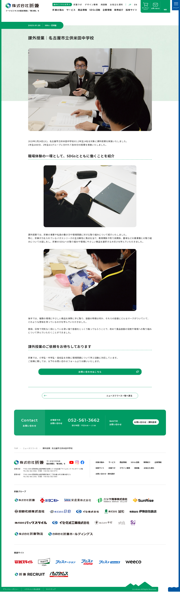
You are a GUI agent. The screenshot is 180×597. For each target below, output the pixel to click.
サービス (71, 9)
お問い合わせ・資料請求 (141, 426)
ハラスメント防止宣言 (32, 593)
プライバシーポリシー (11, 593)
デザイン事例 (91, 4)
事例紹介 (118, 9)
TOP (16, 452)
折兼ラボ (77, 4)
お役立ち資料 (116, 4)
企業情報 (107, 9)
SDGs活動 (94, 9)
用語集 (104, 4)
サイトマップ (51, 593)
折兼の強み (58, 9)
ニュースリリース (30, 452)
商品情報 (82, 9)
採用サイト (131, 9)
